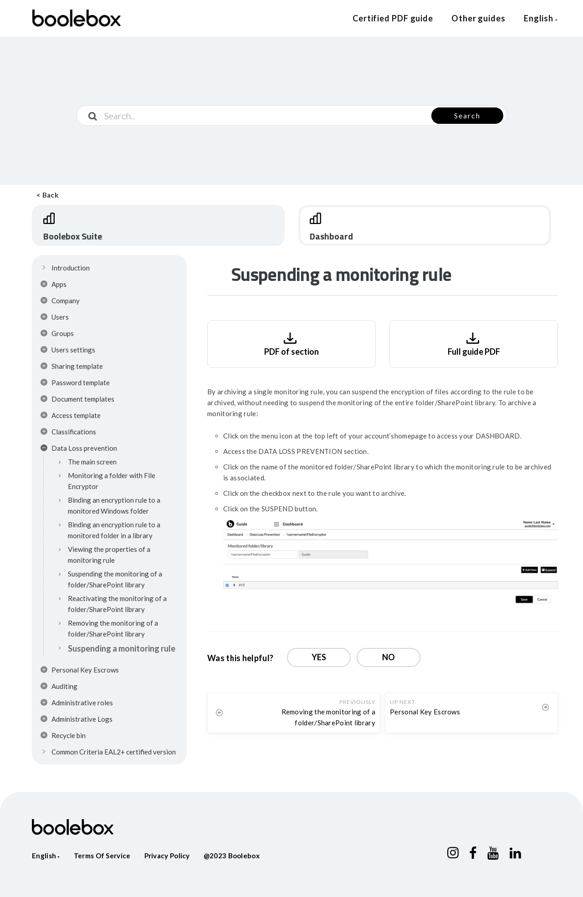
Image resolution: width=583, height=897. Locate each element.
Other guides (478, 18)
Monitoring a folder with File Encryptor (111, 480)
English (541, 18)
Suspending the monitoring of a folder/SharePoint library (115, 579)
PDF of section (291, 343)
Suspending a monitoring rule (121, 648)
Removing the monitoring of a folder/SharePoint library (113, 628)
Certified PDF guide (393, 18)
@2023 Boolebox (232, 855)
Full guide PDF (474, 343)
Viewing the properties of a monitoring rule (109, 554)
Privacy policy (167, 855)
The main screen (92, 462)
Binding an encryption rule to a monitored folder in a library (114, 530)
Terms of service (102, 855)
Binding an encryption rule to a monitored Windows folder (114, 505)
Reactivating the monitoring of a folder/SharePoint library (117, 603)
